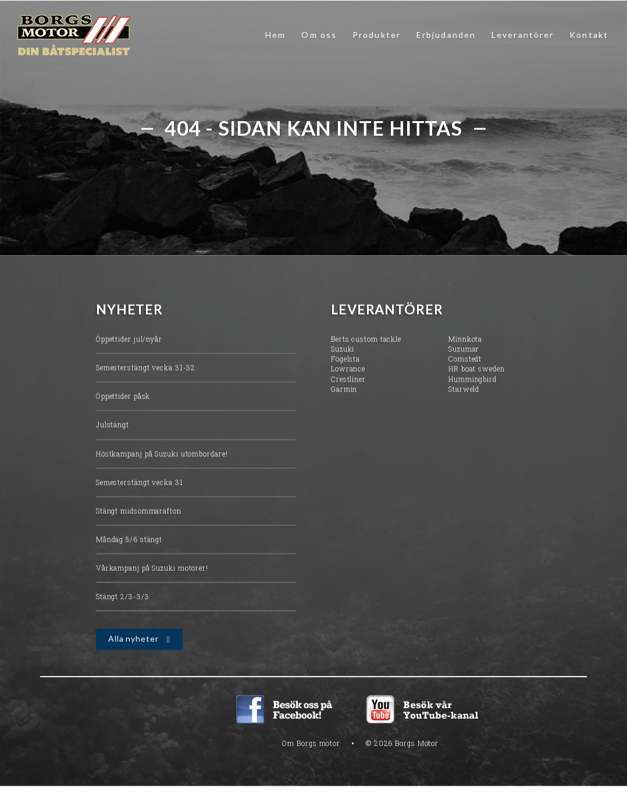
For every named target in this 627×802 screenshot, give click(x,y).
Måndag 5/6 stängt (129, 541)
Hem (275, 35)
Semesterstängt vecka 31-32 (145, 369)
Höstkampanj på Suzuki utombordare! (162, 455)
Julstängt (112, 426)
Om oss (319, 35)
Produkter (376, 35)
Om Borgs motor (311, 745)
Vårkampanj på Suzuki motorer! (152, 569)
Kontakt (588, 35)
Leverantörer (522, 35)
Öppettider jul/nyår (129, 340)
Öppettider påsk (123, 397)
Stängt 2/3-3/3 (122, 598)
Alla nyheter (133, 640)
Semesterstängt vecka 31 (139, 484)
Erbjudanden (446, 35)
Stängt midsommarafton (138, 512)
